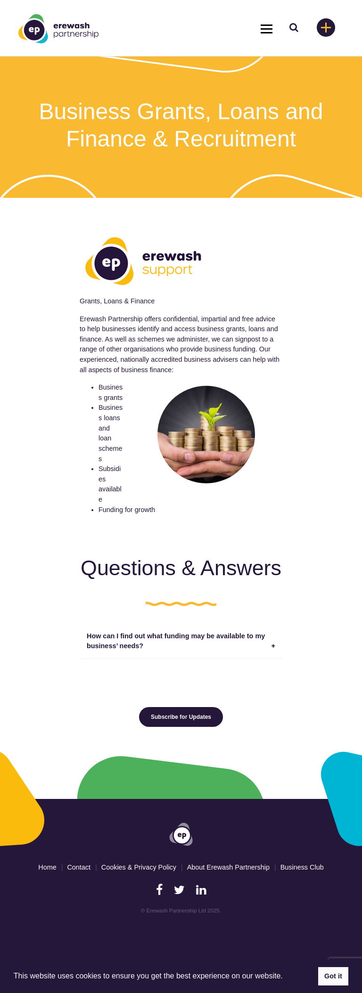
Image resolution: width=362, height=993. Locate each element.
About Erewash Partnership (228, 867)
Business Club (302, 867)
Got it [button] (333, 976)
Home (47, 867)
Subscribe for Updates (181, 717)
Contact (78, 867)
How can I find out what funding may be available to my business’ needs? (176, 641)
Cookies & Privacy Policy (138, 867)
